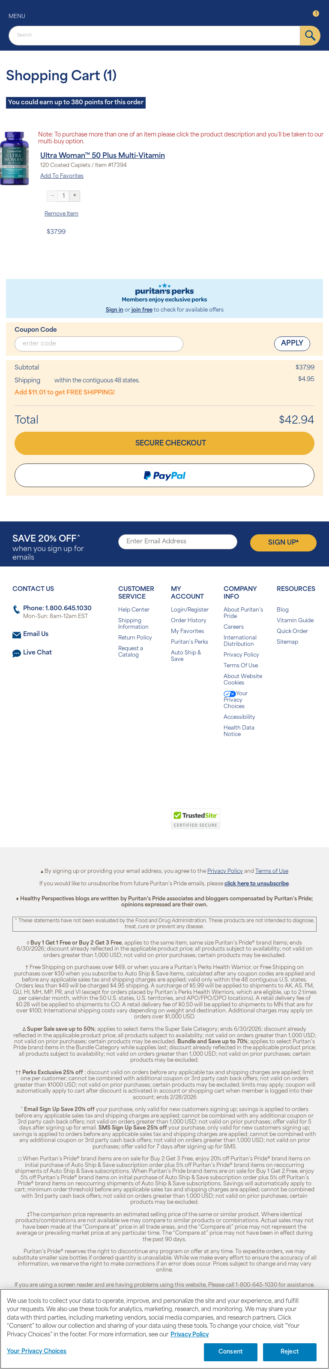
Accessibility (239, 717)
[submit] (310, 35)
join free (142, 310)
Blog (283, 610)
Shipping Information (133, 624)
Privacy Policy (241, 655)
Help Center (134, 610)
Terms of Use (271, 871)
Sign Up (283, 542)
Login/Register (190, 610)
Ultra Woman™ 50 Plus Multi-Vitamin (102, 156)
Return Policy (135, 638)
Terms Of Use (241, 666)
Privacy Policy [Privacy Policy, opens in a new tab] (189, 1335)
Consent (230, 1352)
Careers (234, 627)
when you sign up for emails (48, 548)
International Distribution (240, 641)
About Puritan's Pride (243, 613)
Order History (188, 621)
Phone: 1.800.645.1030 (57, 609)
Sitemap (287, 642)
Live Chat (37, 653)
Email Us (35, 634)
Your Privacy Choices (236, 700)
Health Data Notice (239, 731)
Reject (290, 1352)
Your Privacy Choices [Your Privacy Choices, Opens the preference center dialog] (37, 1351)
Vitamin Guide (295, 621)
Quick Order (292, 631)
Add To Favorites (62, 176)
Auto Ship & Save (186, 656)
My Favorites (187, 631)
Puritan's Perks (189, 642)
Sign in (114, 310)
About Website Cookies (243, 680)
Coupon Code (36, 330)
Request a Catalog (130, 652)
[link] (129, 824)
